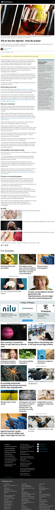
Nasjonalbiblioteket (25, 492)
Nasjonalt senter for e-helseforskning (28, 498)
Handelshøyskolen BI (7, 502)
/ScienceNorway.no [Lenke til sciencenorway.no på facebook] (43, 451)
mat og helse (32, 242)
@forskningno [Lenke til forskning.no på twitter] (42, 444)
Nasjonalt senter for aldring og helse (28, 496)
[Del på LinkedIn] (5, 245)
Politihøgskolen (42, 483)
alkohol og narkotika (22, 242)
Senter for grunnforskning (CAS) (45, 494)
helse (38, 242)
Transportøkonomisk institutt (44, 507)
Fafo (4, 493)
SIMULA (40, 491)
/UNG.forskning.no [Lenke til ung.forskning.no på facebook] (43, 448)
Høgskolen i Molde (7, 505)
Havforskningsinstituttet (8, 504)
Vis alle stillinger (27, 320)
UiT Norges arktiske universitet (44, 509)
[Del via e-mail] (7, 245)
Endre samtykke (8, 477)
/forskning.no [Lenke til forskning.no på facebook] (42, 446)
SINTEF (40, 492)
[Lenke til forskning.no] (26, 1)
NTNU (23, 490)
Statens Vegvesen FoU (43, 499)
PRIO (40, 485)
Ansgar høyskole (7, 483)
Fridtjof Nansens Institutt (8, 501)
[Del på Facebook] (1, 245)
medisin (14, 242)
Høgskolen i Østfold (7, 507)
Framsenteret (6, 499)
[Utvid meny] (53, 2)
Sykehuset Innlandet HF (43, 504)
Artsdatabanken (7, 488)
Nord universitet (24, 506)
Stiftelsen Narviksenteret (43, 501)
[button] (53, 305)
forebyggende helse (6, 242)
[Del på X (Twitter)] (3, 245)
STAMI (40, 498)
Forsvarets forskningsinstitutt (9, 498)
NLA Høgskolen (24, 483)
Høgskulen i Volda (7, 508)
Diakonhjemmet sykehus (8, 489)
